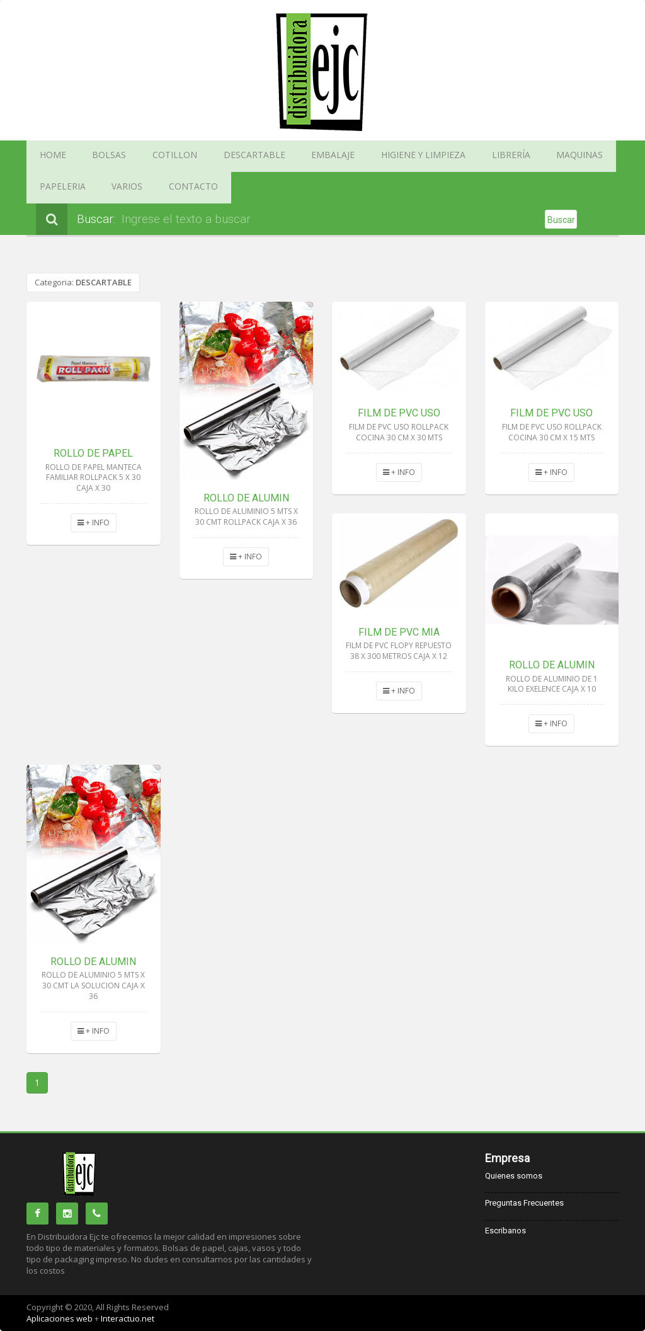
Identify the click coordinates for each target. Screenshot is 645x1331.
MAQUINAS (473, 156)
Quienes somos (513, 1175)
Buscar (561, 220)
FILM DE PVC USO (399, 413)
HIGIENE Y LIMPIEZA (347, 156)
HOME (47, 156)
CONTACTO (57, 187)
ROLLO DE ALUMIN (246, 498)
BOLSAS (93, 156)
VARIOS (586, 156)
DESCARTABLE (209, 156)
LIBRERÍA (418, 156)
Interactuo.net (127, 1318)
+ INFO (93, 522)
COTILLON (145, 156)
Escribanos (505, 1230)
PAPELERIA (533, 156)
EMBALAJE (273, 156)
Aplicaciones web (60, 1318)
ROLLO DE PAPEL (93, 453)
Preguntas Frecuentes (524, 1203)
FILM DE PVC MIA (399, 632)
